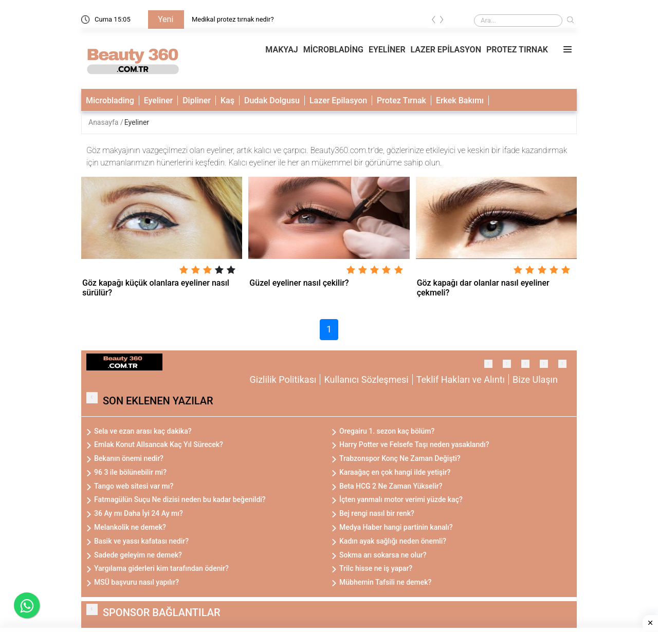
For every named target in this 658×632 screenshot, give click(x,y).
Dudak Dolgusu (272, 100)
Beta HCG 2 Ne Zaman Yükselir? (390, 486)
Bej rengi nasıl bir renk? (376, 513)
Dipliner (196, 100)
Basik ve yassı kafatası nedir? (141, 541)
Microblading (110, 100)
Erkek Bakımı (460, 100)
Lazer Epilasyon (338, 100)
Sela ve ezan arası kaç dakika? (143, 431)
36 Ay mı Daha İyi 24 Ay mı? (138, 513)
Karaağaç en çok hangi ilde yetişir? (394, 472)
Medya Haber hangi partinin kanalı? (396, 527)
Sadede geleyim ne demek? (138, 555)
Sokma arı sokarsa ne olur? (383, 555)
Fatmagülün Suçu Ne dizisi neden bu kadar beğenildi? (180, 499)
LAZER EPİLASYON (446, 49)
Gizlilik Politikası (283, 379)
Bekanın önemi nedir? (128, 458)
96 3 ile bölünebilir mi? (130, 472)
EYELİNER (387, 49)
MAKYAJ (281, 49)
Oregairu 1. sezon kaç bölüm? (386, 431)
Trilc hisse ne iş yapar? (375, 568)
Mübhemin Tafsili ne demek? (385, 582)
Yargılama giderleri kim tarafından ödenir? (161, 568)
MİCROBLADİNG (333, 49)
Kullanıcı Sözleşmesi (366, 379)
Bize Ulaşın (535, 379)
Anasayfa (104, 122)
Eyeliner (158, 100)
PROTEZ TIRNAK (517, 49)
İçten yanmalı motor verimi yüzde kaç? (401, 499)
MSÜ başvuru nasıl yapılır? (136, 582)
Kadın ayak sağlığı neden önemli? (392, 541)
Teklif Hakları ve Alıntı (460, 379)
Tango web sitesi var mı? (133, 486)
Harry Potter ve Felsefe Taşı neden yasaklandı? (414, 444)
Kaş (227, 100)
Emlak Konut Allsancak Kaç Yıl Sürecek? (158, 444)
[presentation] (434, 21)
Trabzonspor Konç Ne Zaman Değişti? (400, 458)
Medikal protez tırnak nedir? (233, 19)
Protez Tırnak (401, 100)
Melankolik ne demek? (130, 527)
